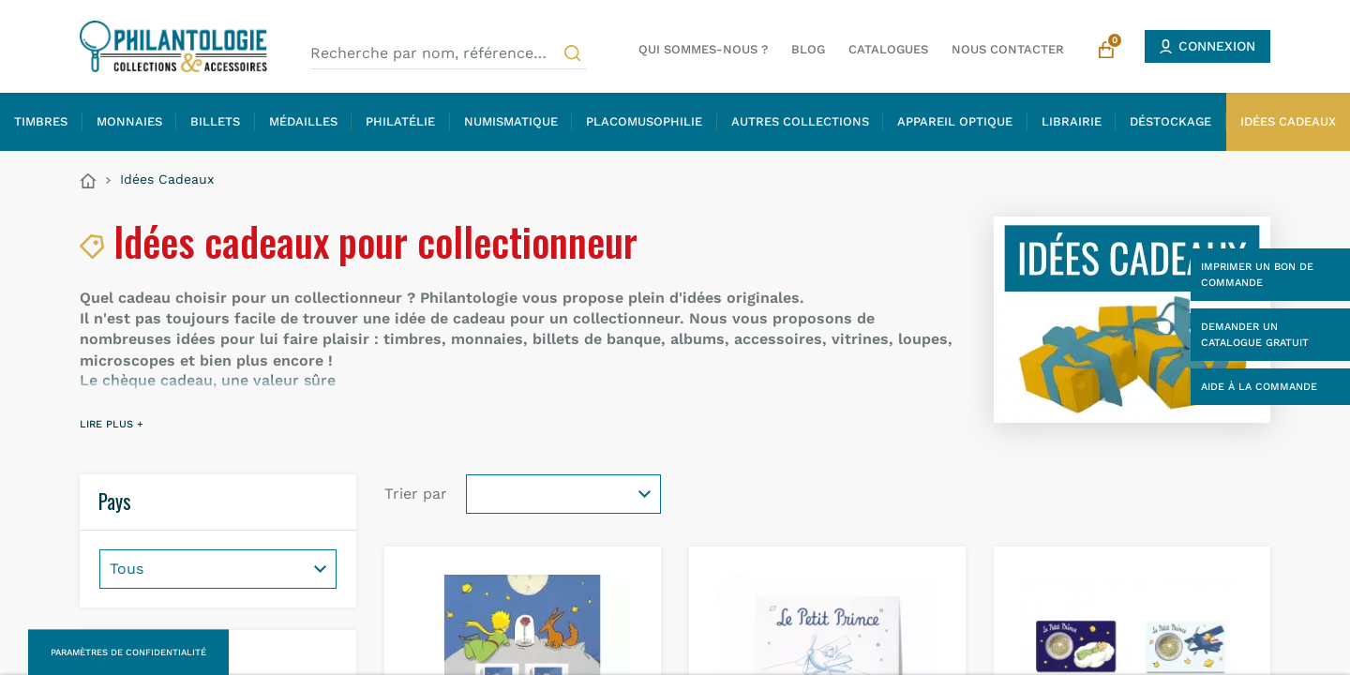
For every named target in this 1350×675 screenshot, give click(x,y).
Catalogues (888, 49)
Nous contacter (1008, 49)
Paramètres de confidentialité (128, 652)
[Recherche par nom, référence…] (448, 53)
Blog (808, 49)
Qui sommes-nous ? (703, 49)
